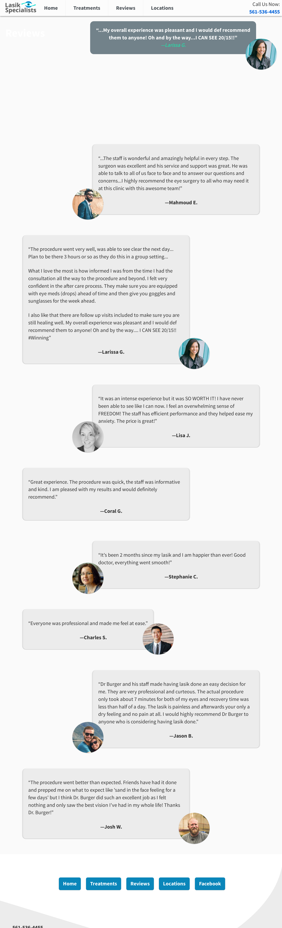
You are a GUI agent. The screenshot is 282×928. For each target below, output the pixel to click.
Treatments (86, 8)
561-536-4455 (264, 11)
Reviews (125, 8)
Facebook (210, 883)
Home (51, 8)
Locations (162, 8)
